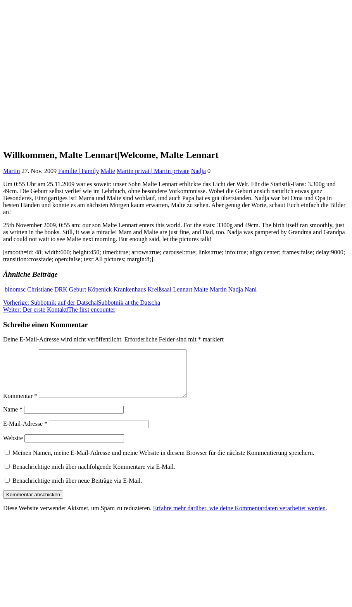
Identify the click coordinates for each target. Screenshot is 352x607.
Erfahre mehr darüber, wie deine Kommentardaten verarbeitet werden (239, 517)
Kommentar (20, 405)
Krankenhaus (129, 289)
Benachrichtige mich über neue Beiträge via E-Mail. (77, 490)
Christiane (40, 289)
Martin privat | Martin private (153, 171)
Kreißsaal (159, 289)
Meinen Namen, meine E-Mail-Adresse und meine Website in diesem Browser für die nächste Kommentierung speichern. (163, 462)
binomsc (15, 289)
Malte (107, 171)
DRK (60, 289)
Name (12, 418)
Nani (251, 289)
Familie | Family (78, 171)
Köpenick (100, 289)
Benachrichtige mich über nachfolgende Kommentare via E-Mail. (93, 476)
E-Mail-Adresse (25, 433)
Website (13, 447)
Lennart (182, 289)
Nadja (198, 171)
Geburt (77, 289)
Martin (11, 171)
